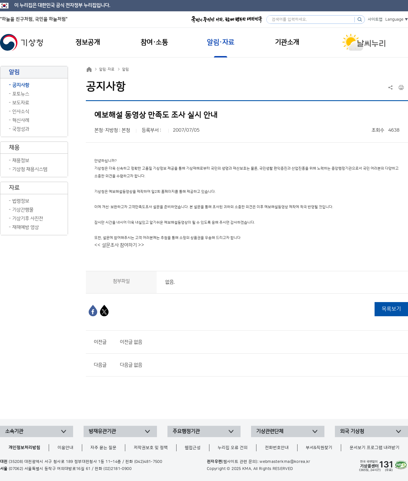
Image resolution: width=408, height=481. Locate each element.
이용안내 (65, 447)
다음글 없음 (131, 364)
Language (394, 19)
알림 (125, 69)
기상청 (21, 42)
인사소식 (20, 111)
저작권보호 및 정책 (151, 447)
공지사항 (20, 85)
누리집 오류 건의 (233, 447)
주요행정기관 (186, 431)
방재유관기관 (102, 431)
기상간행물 (22, 209)
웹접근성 (193, 447)
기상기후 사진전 (27, 218)
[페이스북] (93, 310)
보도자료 (20, 102)
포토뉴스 (20, 94)
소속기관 (14, 431)
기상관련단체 (269, 431)
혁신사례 (20, 120)
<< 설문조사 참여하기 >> (119, 245)
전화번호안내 (277, 447)
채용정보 (20, 160)
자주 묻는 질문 (103, 447)
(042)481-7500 (148, 461)
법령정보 (20, 201)
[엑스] (104, 310)
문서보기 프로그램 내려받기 (375, 447)
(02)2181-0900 (117, 469)
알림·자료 (106, 69)
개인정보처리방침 (24, 447)
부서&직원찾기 (319, 447)
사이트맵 (375, 19)
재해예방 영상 (25, 227)
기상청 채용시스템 (29, 169)
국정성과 (20, 129)
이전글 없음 (131, 342)
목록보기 (391, 309)
